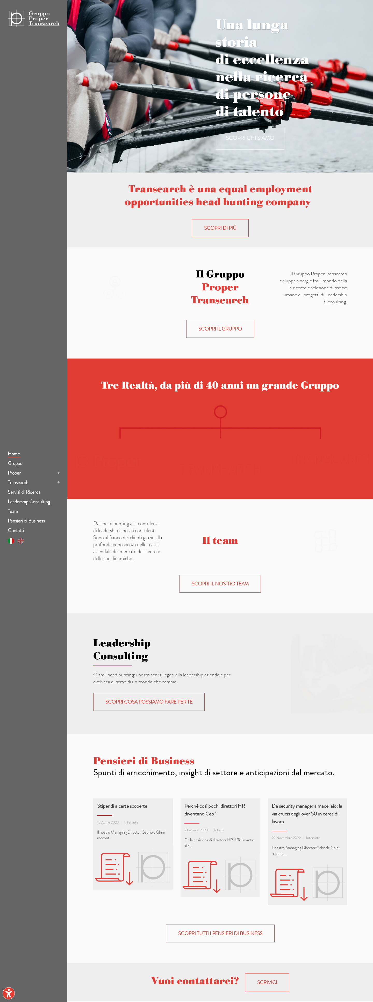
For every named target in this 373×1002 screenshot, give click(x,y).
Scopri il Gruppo (220, 328)
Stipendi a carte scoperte (122, 806)
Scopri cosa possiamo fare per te (148, 701)
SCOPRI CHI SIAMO (250, 138)
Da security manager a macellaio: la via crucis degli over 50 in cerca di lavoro (307, 813)
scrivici (267, 906)
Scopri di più (220, 228)
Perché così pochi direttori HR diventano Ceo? (214, 810)
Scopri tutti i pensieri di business (220, 857)
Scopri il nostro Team (220, 583)
